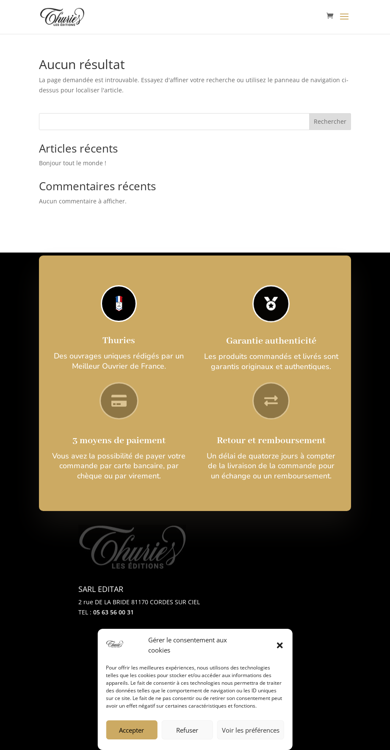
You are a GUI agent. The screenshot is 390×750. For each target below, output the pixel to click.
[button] (280, 645)
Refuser (187, 730)
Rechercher (330, 121)
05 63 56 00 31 (113, 612)
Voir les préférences (250, 730)
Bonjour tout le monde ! (72, 163)
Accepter (131, 730)
